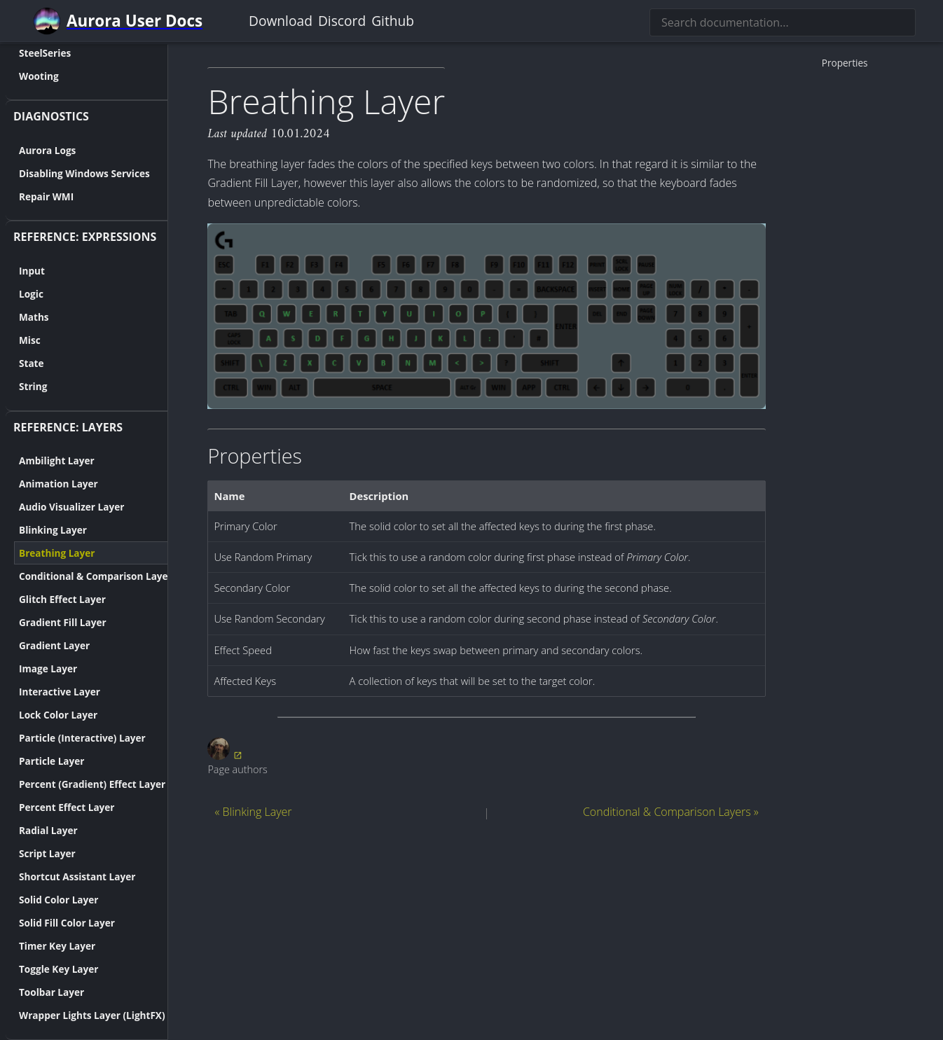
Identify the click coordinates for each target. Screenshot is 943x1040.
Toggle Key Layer (45, 969)
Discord (342, 20)
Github (392, 20)
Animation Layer (44, 483)
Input (18, 270)
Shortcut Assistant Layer (63, 876)
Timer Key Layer (43, 945)
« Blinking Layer (252, 811)
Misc (16, 340)
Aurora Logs (33, 149)
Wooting (25, 75)
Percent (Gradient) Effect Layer (78, 784)
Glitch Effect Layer (48, 599)
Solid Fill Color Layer (53, 922)
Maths (20, 317)
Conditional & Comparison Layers (84, 576)
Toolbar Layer (37, 992)
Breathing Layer (43, 553)
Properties (845, 62)
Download (280, 20)
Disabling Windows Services (70, 172)
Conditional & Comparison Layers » (671, 811)
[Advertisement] (486, 928)
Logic (17, 293)
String (19, 386)
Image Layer (34, 668)
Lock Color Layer (44, 714)
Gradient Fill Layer (48, 622)
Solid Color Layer (45, 899)
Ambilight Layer (43, 460)
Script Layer (33, 853)
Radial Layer (34, 830)
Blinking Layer (39, 529)
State (17, 363)
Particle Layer (38, 761)
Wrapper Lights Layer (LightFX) (78, 1015)
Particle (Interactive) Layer (68, 737)
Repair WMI (32, 195)
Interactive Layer (45, 691)
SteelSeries (31, 52)
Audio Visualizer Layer (57, 506)
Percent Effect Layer (53, 807)
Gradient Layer (40, 645)
